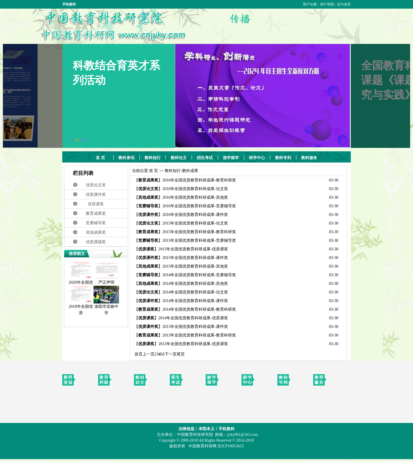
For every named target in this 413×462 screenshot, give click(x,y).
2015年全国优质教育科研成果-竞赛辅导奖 (199, 240)
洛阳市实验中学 (106, 307)
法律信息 (186, 429)
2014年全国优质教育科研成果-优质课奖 (193, 318)
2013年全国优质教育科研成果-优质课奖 (193, 344)
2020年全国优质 (80, 283)
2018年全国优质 (80, 307)
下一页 (171, 354)
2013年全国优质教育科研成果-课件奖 (195, 326)
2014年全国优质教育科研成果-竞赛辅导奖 (199, 275)
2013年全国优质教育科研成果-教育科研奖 (199, 335)
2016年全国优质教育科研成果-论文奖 (195, 189)
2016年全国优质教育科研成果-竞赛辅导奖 (199, 206)
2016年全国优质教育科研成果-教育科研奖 (199, 180)
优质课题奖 (96, 242)
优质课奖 (96, 204)
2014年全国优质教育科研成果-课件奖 (195, 301)
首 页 (153, 171)
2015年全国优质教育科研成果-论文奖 (195, 223)
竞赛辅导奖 (96, 223)
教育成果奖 (96, 213)
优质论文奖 (96, 185)
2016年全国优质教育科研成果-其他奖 (195, 197)
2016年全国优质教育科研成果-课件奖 (195, 214)
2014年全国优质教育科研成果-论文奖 (195, 292)
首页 (139, 354)
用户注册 (310, 4)
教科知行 (173, 171)
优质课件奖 (96, 194)
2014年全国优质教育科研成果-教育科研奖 (199, 309)
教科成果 (190, 171)
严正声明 (106, 280)
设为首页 (344, 4)
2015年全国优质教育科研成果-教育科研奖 (199, 232)
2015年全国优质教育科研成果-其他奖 (195, 266)
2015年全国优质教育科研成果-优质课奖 (193, 249)
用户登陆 (327, 4)
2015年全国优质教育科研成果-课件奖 (195, 258)
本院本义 (206, 429)
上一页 (149, 354)
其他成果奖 (96, 232)
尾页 (181, 354)
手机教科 (69, 4)
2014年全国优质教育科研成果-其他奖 (195, 283)
